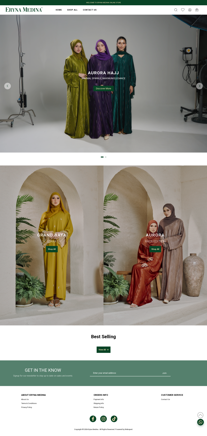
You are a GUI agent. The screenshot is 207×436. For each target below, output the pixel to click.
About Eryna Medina (33, 395)
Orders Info (101, 395)
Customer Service (172, 395)
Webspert (129, 429)
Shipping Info (99, 403)
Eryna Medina (93, 429)
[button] (199, 86)
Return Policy (99, 407)
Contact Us (90, 10)
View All (104, 350)
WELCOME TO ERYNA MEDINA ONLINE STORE (103, 3)
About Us (25, 399)
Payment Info (99, 399)
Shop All (72, 10)
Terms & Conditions (29, 403)
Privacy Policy (26, 407)
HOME (59, 10)
